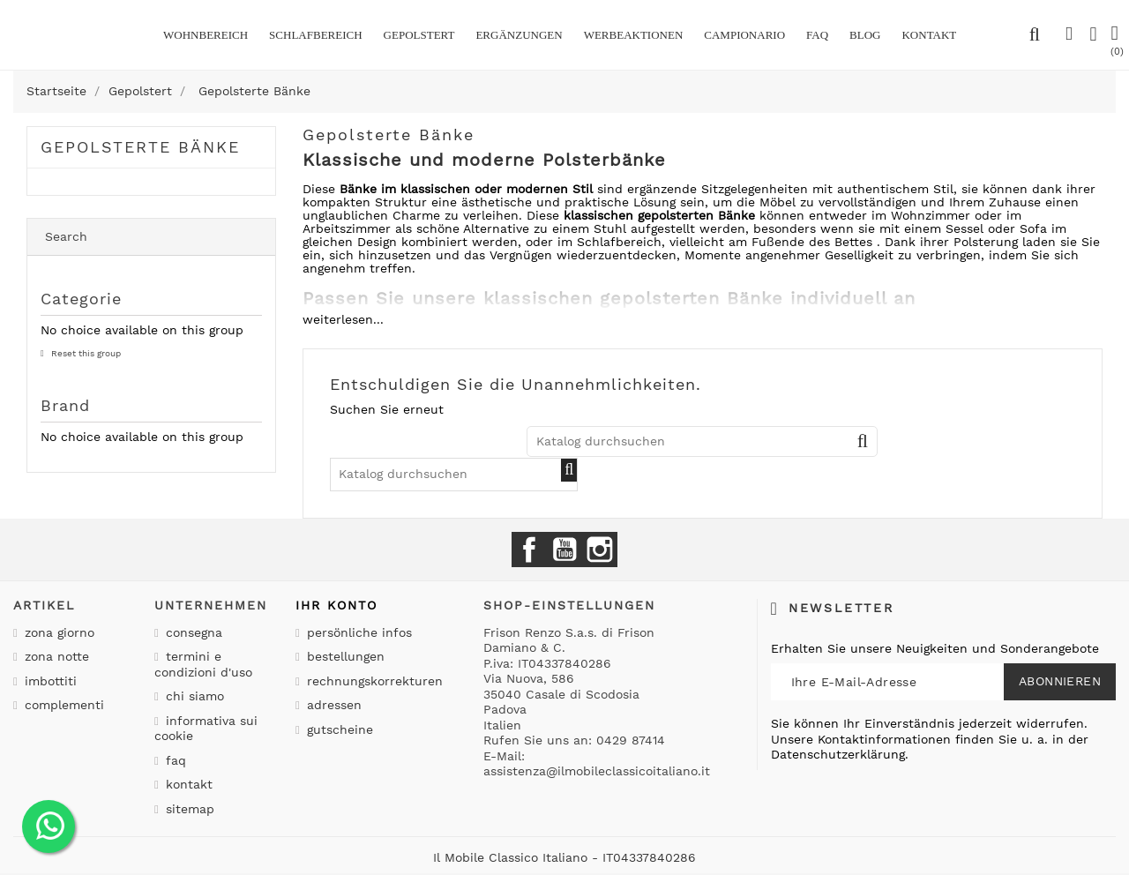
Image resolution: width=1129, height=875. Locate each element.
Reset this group (85, 353)
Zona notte (54, 656)
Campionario (744, 34)
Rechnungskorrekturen (373, 681)
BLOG (864, 34)
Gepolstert (419, 34)
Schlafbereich (315, 34)
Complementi (62, 705)
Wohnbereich (205, 34)
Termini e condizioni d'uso (203, 664)
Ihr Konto (336, 605)
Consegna (191, 632)
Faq (817, 34)
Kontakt (187, 784)
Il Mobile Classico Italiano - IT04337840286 (564, 857)
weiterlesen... (343, 319)
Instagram (599, 549)
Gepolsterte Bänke (140, 147)
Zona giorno (57, 632)
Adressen (332, 705)
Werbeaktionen (634, 34)
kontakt (928, 34)
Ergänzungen (518, 34)
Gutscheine (338, 729)
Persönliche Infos (357, 632)
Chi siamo (192, 696)
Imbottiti (48, 681)
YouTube (564, 549)
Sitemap (187, 809)
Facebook (529, 549)
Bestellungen (344, 656)
